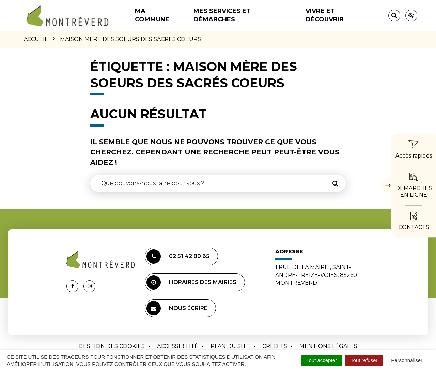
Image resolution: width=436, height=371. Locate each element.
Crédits (274, 346)
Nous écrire (176, 308)
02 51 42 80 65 (177, 256)
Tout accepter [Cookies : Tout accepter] (321, 360)
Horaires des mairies (191, 282)
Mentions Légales (328, 346)
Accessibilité (177, 346)
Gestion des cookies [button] (112, 346)
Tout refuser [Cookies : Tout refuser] (364, 360)
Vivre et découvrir (325, 15)
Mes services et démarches (222, 15)
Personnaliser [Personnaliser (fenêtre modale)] (406, 360)
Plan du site (230, 346)
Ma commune (152, 15)
